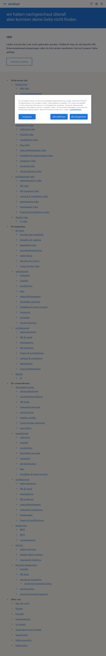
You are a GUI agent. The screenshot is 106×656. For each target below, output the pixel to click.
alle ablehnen (59, 116)
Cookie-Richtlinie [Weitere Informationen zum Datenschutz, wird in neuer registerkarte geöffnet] (75, 109)
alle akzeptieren (78, 116)
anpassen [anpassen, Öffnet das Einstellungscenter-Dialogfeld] (27, 116)
